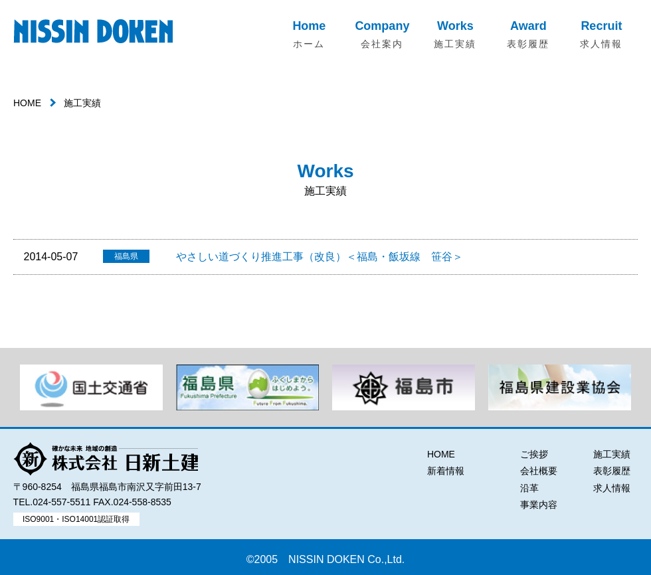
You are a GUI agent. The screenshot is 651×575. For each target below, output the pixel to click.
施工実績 (611, 454)
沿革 (529, 488)
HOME (27, 103)
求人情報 (611, 488)
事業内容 (538, 504)
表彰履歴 (611, 470)
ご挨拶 (534, 454)
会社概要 (538, 470)
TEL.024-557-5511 (52, 502)
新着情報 (445, 470)
